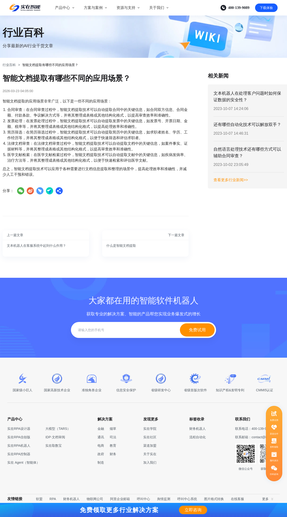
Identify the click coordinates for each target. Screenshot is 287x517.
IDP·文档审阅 (55, 437)
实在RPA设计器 (18, 429)
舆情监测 (163, 499)
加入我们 (149, 462)
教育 (113, 445)
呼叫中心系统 (187, 499)
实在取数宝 (53, 445)
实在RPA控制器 (18, 454)
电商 (100, 445)
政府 (100, 454)
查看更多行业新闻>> (230, 180)
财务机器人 (71, 499)
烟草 (113, 429)
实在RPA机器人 (18, 445)
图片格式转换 (214, 499)
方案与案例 (93, 8)
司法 (113, 437)
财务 (113, 454)
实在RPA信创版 (18, 437)
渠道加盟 (149, 445)
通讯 (100, 437)
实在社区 (149, 437)
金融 (100, 429)
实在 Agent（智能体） (23, 462)
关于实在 (149, 454)
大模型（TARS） (57, 429)
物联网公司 (95, 499)
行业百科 (9, 65)
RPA (53, 499)
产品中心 (62, 8)
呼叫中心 (143, 499)
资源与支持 (125, 8)
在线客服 (237, 499)
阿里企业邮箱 (120, 499)
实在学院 (149, 429)
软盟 (39, 499)
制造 (100, 462)
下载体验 (266, 8)
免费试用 (197, 330)
